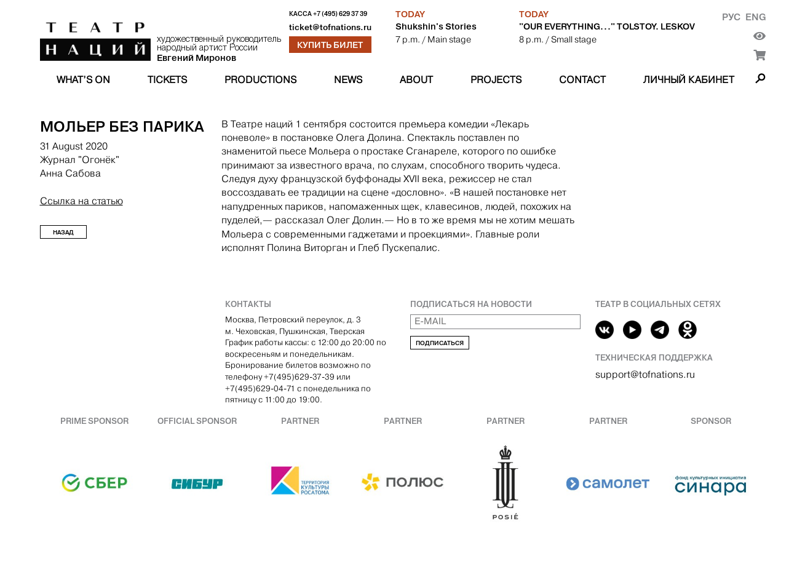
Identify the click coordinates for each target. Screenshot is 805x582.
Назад (63, 232)
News (348, 80)
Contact (582, 80)
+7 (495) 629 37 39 (340, 14)
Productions (260, 80)
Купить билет (330, 44)
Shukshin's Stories (436, 26)
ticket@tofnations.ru (330, 27)
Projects (495, 80)
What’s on (83, 80)
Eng (755, 17)
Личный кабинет (688, 80)
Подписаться (440, 343)
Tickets (167, 80)
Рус (731, 17)
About (416, 80)
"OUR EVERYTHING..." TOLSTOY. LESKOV (607, 26)
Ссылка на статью (81, 201)
